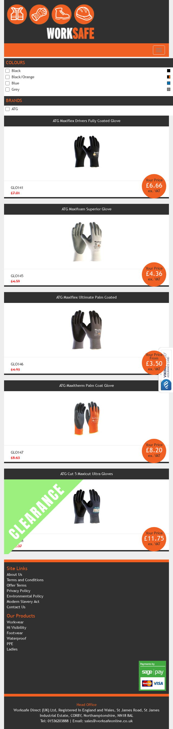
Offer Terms (17, 585)
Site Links (17, 568)
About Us (14, 574)
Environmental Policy (25, 596)
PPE (10, 643)
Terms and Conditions (25, 579)
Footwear (15, 632)
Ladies (12, 649)
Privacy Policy (18, 590)
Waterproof (16, 638)
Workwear (15, 622)
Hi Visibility (16, 627)
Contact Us (16, 606)
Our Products (21, 616)
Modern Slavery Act (23, 601)
